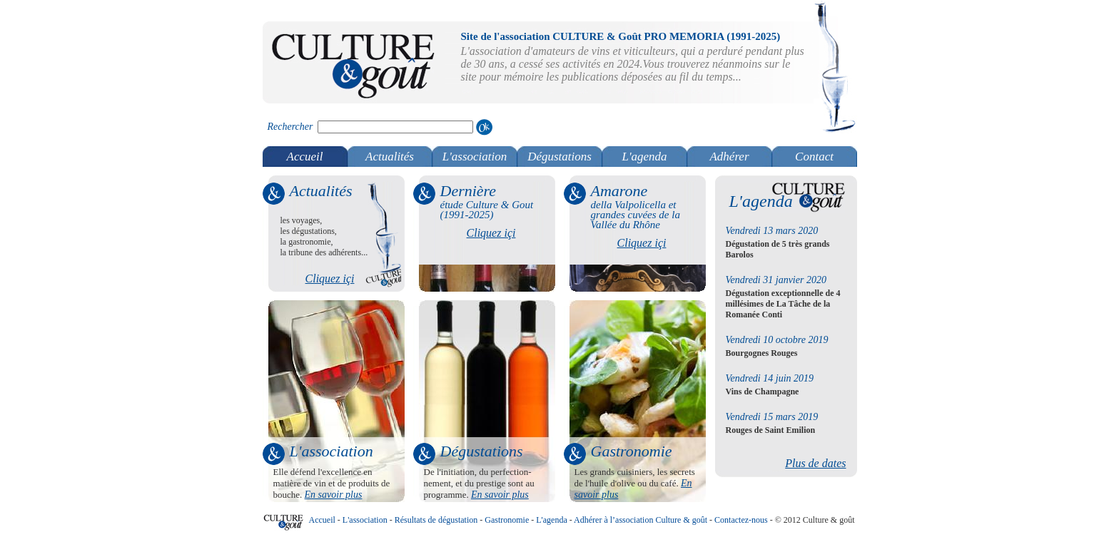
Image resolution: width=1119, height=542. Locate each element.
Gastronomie (507, 520)
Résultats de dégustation (436, 520)
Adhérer (729, 156)
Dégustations (559, 156)
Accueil (305, 156)
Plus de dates (815, 463)
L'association (474, 156)
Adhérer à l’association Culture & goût (640, 520)
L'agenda (644, 156)
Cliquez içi (330, 278)
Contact (814, 156)
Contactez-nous (741, 520)
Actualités (389, 156)
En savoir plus (334, 494)
